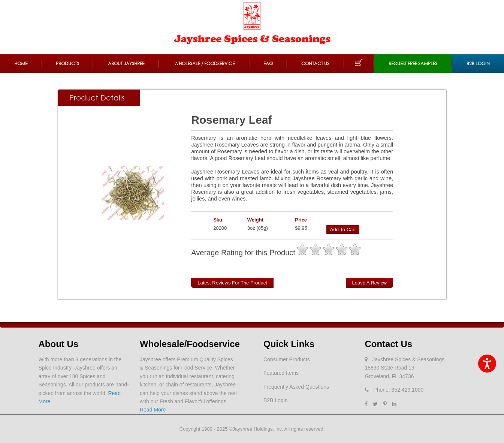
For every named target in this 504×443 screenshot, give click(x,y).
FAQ (268, 63)
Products (67, 63)
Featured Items (281, 373)
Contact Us (315, 63)
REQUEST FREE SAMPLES (413, 63)
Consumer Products (286, 359)
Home (20, 63)
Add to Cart (343, 229)
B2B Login (478, 63)
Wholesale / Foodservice (204, 63)
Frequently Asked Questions (296, 387)
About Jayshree (126, 63)
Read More (153, 410)
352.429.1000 (408, 390)
